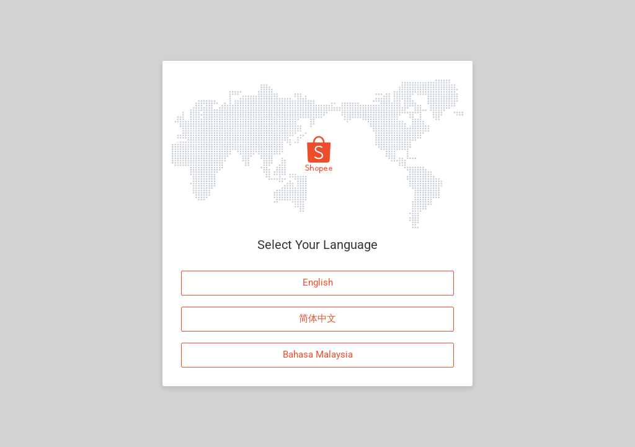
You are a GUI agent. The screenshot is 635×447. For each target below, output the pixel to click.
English (318, 282)
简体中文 (317, 318)
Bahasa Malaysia (318, 354)
